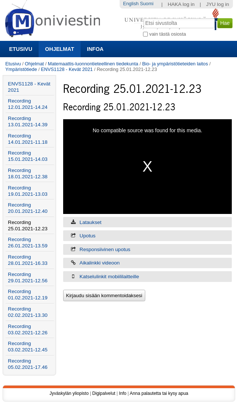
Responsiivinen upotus (104, 249)
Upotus (87, 235)
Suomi (146, 3)
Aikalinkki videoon (99, 263)
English (131, 3)
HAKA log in (181, 4)
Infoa (95, 49)
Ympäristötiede (21, 69)
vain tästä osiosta (167, 34)
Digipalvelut (103, 393)
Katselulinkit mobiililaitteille (109, 276)
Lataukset (90, 222)
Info (122, 393)
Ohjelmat (59, 49)
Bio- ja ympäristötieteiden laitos (175, 63)
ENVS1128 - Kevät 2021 (66, 69)
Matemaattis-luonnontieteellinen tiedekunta (93, 63)
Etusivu (20, 49)
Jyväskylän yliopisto (68, 393)
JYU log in (217, 4)
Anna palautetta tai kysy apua (159, 393)
